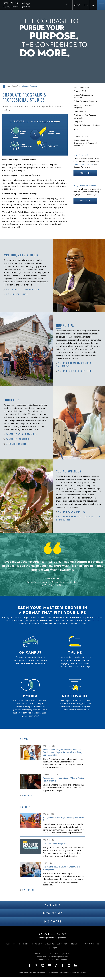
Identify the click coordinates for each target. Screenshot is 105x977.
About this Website (79, 972)
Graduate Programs (32, 944)
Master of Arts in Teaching (21, 434)
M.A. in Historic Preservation (75, 371)
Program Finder (80, 91)
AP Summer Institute (17, 444)
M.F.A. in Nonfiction (17, 294)
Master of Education (17, 439)
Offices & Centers (90, 944)
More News (28, 795)
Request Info (85, 173)
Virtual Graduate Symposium (55, 843)
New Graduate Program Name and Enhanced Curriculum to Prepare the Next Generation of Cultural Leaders (62, 752)
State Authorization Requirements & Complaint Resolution (85, 143)
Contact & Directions (45, 959)
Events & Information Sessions (86, 125)
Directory (52, 948)
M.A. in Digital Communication (23, 289)
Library (75, 944)
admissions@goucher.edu (58, 956)
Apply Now (85, 200)
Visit (68, 5)
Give (86, 5)
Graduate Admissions (82, 87)
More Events (29, 889)
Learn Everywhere (13, 86)
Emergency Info (61, 959)
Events (17, 944)
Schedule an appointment (83, 164)
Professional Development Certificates (84, 116)
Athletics (49, 944)
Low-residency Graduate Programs (84, 106)
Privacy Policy (53, 972)
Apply (77, 5)
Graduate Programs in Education (83, 96)
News (75, 129)
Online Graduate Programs (85, 101)
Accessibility (64, 972)
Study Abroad (79, 121)
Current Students (80, 137)
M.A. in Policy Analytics (71, 511)
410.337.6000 (41, 956)
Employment (63, 944)
